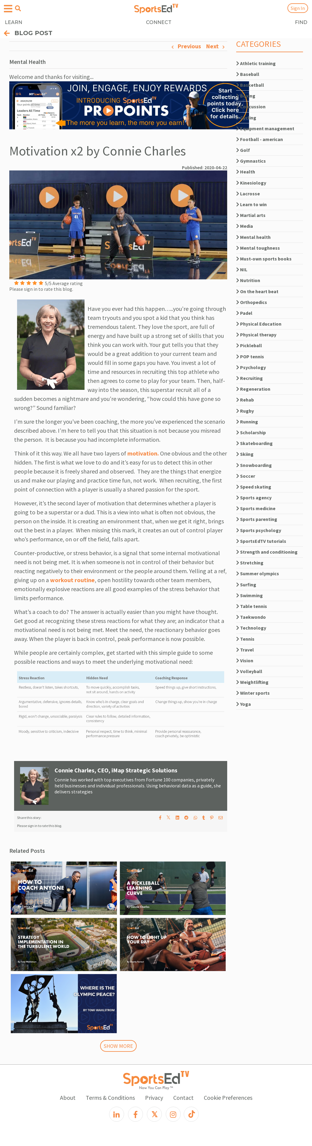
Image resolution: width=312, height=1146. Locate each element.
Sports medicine (255, 508)
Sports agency (254, 498)
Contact (183, 1097)
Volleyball (249, 671)
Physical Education (258, 324)
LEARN (13, 22)
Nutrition (248, 280)
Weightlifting (252, 682)
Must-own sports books (264, 259)
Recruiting (249, 378)
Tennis (245, 639)
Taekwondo (251, 617)
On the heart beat (257, 291)
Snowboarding (254, 465)
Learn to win (251, 204)
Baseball (247, 74)
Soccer (245, 476)
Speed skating (253, 487)
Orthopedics (251, 302)
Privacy (154, 1097)
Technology (251, 628)
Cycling (246, 118)
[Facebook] (135, 1114)
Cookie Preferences (228, 1097)
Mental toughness (258, 248)
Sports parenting (256, 519)
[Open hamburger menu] (8, 9)
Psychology (251, 367)
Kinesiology (251, 183)
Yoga (243, 704)
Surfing (246, 585)
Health (245, 172)
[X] (154, 1114)
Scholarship (251, 432)
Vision (244, 660)
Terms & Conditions (110, 1097)
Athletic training (256, 63)
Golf (243, 150)
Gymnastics (251, 161)
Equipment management (265, 128)
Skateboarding (254, 443)
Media (244, 226)
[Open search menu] (18, 8)
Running (247, 422)
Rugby (245, 411)
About (68, 1097)
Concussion (251, 107)
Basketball (250, 85)
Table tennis (251, 606)
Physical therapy (256, 335)
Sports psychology (258, 530)
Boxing (245, 96)
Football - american (259, 139)
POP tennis (250, 356)
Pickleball (249, 345)
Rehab (245, 400)
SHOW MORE (118, 1045)
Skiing (245, 454)
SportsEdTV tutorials (261, 541)
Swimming (249, 595)
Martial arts (251, 215)
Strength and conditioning (267, 552)
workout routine (72, 580)
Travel (245, 650)
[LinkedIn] (117, 1114)
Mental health (253, 237)
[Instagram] (173, 1114)
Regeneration (253, 389)
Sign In (298, 8)
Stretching (249, 563)
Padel (244, 313)
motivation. (143, 453)
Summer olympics (257, 573)
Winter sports (253, 693)
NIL (241, 269)
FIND (301, 22)
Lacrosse (248, 194)
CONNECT (158, 22)
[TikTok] (191, 1114)
